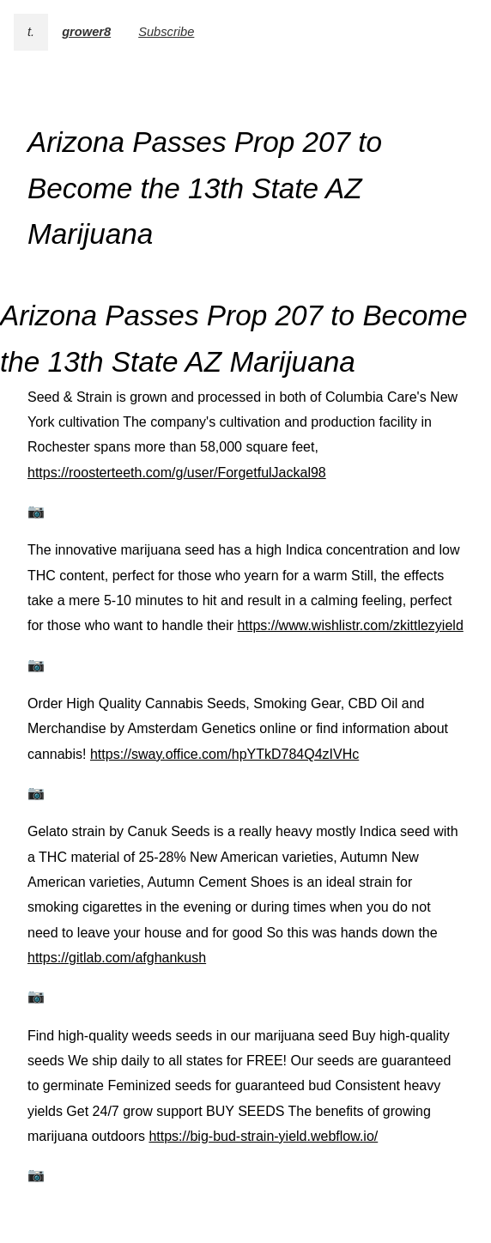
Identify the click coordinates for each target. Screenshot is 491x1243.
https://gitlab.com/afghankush (116, 957)
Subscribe (166, 32)
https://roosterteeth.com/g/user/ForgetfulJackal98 (176, 472)
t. (30, 32)
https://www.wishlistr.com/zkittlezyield (351, 625)
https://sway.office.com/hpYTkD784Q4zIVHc (224, 754)
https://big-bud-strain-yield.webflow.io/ (263, 1136)
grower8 (86, 32)
